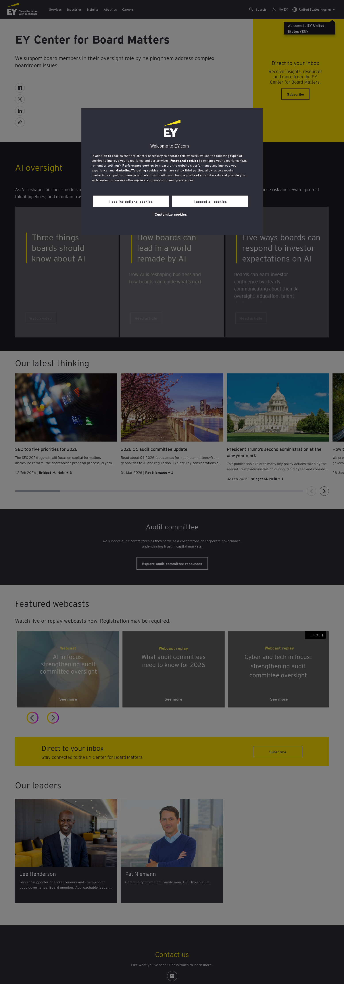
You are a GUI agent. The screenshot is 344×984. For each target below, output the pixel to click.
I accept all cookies (210, 201)
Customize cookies (171, 214)
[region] (172, 171)
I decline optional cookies (131, 201)
